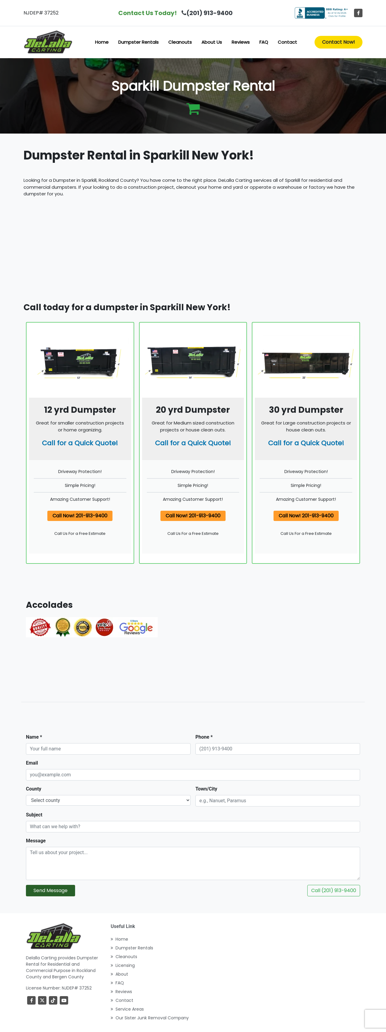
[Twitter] (42, 1000)
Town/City (206, 789)
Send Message (50, 890)
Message (36, 841)
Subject (34, 815)
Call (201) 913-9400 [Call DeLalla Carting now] (333, 890)
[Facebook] (358, 13)
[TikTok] (53, 1000)
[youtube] (64, 1000)
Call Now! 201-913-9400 (79, 515)
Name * (34, 737)
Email (32, 763)
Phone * (204, 737)
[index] (48, 42)
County (33, 789)
